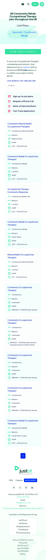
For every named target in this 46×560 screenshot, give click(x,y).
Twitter (19, 488)
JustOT (11, 4)
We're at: (23, 507)
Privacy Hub (23, 543)
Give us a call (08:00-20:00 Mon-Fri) (23, 495)
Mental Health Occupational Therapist (20, 256)
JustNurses (23, 523)
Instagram (25, 488)
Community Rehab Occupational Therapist (22, 158)
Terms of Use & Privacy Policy (23, 540)
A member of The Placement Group (23, 514)
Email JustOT (23, 4)
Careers (26, 480)
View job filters (21, 52)
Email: (23, 501)
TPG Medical (23, 529)
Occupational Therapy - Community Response (18, 190)
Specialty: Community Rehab (24, 34)
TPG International (23, 533)
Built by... (23, 554)
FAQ (11, 480)
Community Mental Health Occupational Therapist (19, 125)
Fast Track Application (24, 111)
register (26, 67)
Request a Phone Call (23, 101)
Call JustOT (28, 4)
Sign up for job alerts (23, 96)
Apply (35, 4)
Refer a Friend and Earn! (24, 106)
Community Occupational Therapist (19, 289)
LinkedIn (31, 488)
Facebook (13, 488)
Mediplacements (23, 526)
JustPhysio (23, 520)
